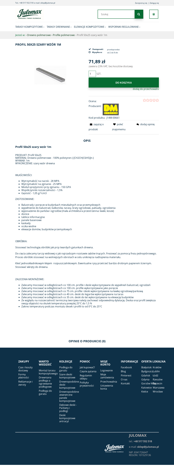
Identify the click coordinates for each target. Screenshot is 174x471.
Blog (123, 371)
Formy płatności (23, 376)
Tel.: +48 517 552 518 (24, 3)
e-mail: (144, 446)
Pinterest (126, 375)
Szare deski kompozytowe (67, 376)
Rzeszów (157, 379)
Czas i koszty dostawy (25, 369)
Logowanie (106, 370)
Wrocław (158, 391)
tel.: (140, 441)
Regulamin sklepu (86, 377)
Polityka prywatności (87, 384)
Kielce (144, 391)
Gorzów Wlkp (148, 383)
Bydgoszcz (147, 371)
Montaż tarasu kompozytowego (48, 372)
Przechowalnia (108, 381)
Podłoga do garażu (45, 392)
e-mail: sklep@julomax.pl (44, 3)
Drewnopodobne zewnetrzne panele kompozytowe (69, 396)
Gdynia (145, 379)
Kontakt (125, 383)
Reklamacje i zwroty (25, 383)
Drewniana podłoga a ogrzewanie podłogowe (45, 382)
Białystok (146, 367)
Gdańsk (145, 375)
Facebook (126, 367)
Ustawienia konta (106, 387)
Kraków (157, 367)
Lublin (156, 371)
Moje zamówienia (107, 376)
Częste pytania (88, 371)
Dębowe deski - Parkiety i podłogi (68, 408)
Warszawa (158, 387)
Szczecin (157, 383)
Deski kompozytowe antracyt (67, 418)
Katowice (146, 387)
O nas (124, 379)
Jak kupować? (87, 367)
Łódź (155, 375)
